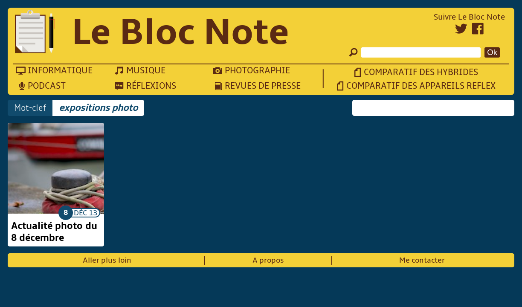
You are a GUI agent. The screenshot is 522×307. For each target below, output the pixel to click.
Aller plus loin (107, 260)
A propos (268, 260)
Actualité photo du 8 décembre (54, 232)
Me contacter (422, 260)
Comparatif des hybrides (421, 72)
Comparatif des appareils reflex (421, 86)
